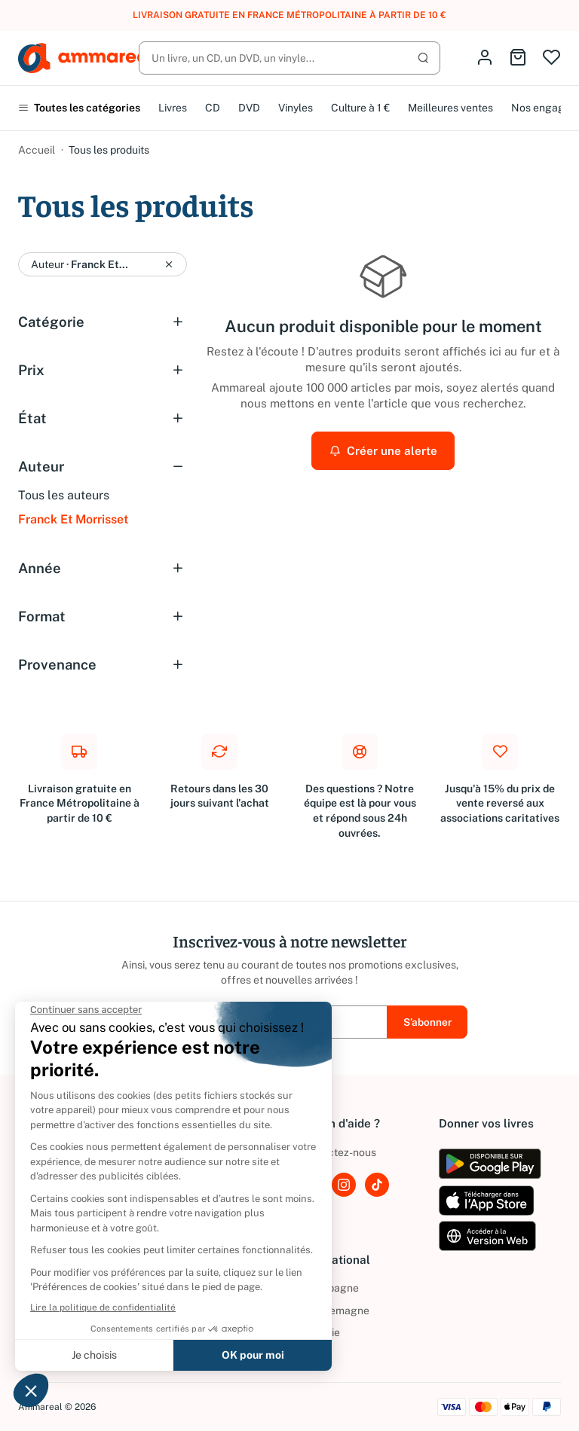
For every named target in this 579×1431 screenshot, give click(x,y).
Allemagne (334, 1310)
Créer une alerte (383, 450)
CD (212, 108)
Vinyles (295, 108)
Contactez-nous (337, 1152)
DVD (249, 108)
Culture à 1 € (360, 108)
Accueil (36, 150)
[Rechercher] (289, 58)
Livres (172, 108)
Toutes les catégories (79, 108)
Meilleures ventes (450, 108)
